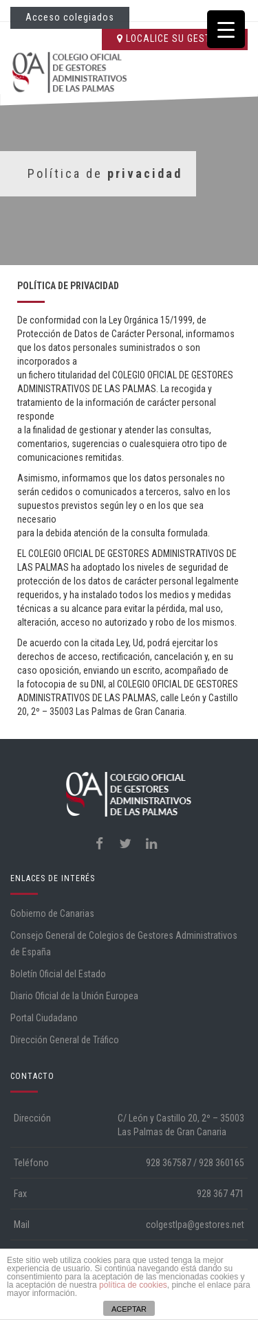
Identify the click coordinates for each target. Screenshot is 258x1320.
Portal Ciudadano (44, 1017)
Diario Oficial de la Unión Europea (74, 995)
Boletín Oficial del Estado (58, 973)
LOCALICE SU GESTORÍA (175, 38)
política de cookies (133, 1285)
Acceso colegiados (69, 17)
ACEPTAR (129, 1309)
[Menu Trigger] (226, 29)
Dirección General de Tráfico (64, 1039)
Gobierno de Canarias (52, 913)
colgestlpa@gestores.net (195, 1224)
